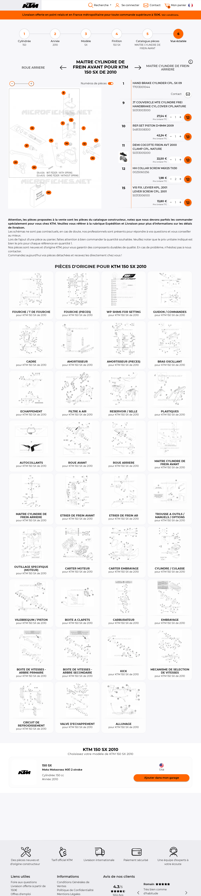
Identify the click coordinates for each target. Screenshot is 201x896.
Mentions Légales (68, 894)
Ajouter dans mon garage (161, 777)
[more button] (180, 117)
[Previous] (63, 67)
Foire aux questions (24, 882)
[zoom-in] (31, 83)
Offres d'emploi (21, 894)
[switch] (110, 83)
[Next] (137, 67)
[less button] (170, 117)
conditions (172, 15)
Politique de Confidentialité (75, 890)
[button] (190, 61)
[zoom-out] (12, 83)
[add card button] (188, 117)
